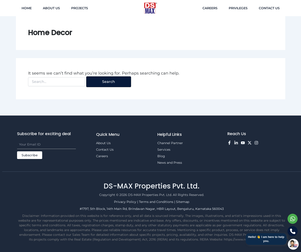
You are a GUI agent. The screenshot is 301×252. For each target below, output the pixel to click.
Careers (210, 8)
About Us (51, 8)
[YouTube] (243, 143)
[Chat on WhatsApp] (293, 219)
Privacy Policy (125, 202)
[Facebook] (229, 143)
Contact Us (269, 8)
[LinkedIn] (236, 143)
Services (163, 150)
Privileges (238, 8)
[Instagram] (256, 143)
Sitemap (182, 202)
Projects (79, 8)
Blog (161, 156)
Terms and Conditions (156, 202)
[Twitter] (250, 143)
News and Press (169, 163)
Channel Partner (170, 143)
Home (27, 8)
